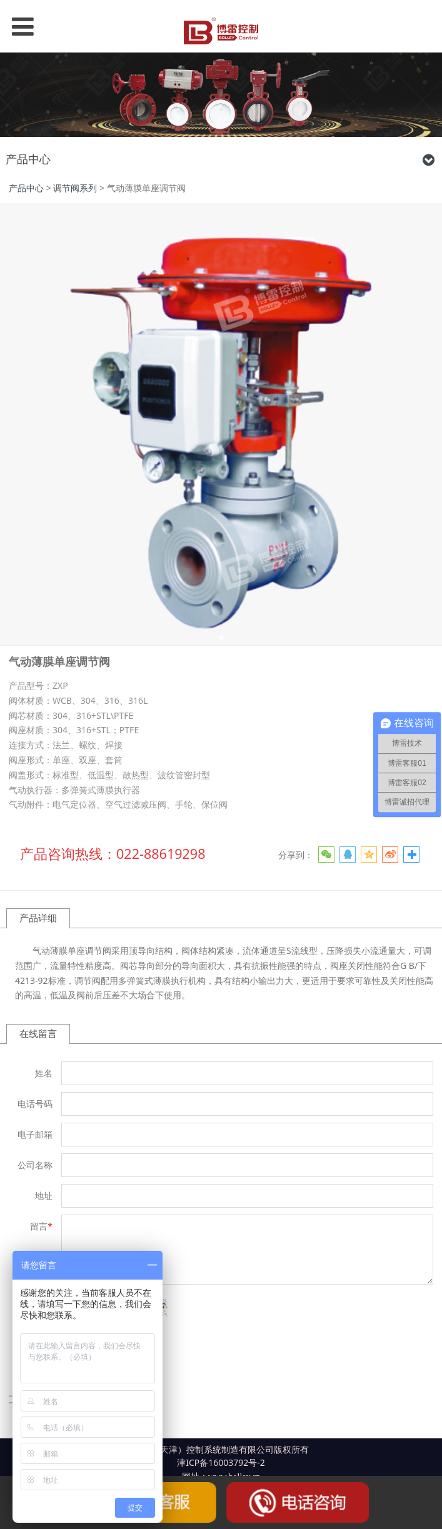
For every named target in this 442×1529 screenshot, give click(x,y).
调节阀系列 (75, 188)
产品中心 (26, 188)
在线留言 (38, 1033)
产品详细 (38, 918)
